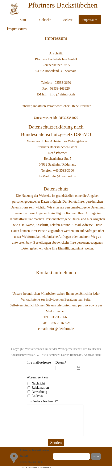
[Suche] (71, 456)
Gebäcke (45, 20)
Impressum (89, 20)
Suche (96, 456)
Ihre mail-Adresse (39, 362)
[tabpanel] (56, 38)
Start (23, 20)
